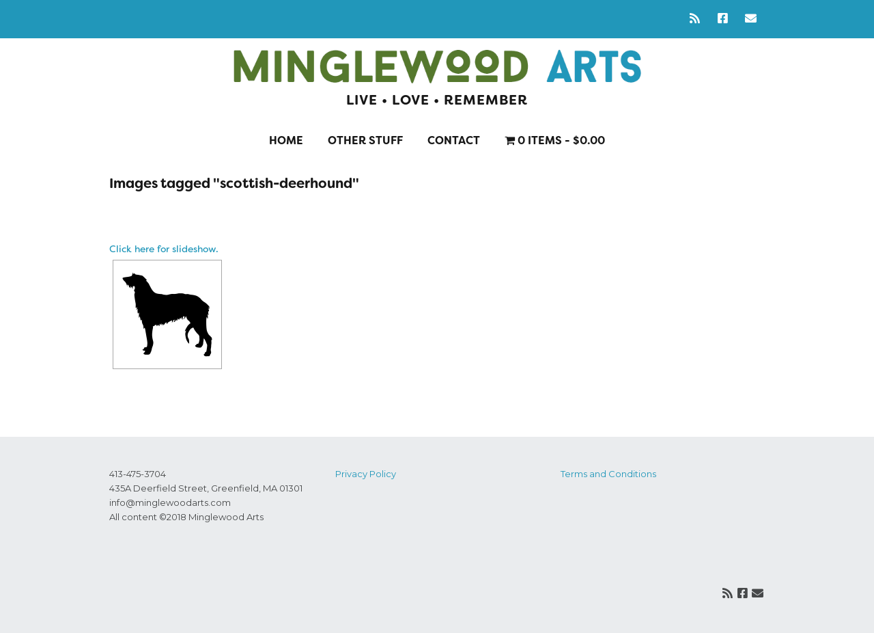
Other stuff (365, 140)
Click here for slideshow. (163, 249)
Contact (453, 140)
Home (286, 140)
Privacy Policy (365, 473)
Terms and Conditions (608, 473)
